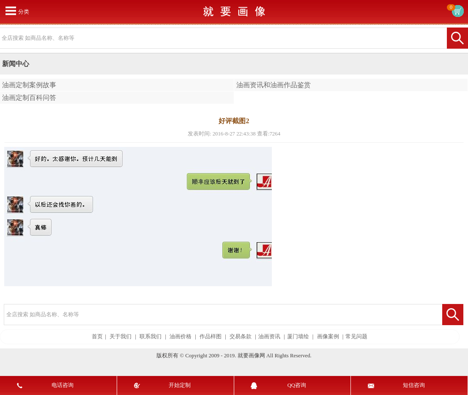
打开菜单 (10, 10)
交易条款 (241, 337)
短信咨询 (414, 385)
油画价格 (181, 337)
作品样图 (211, 337)
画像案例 (328, 337)
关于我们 (120, 337)
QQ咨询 (296, 385)
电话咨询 (63, 385)
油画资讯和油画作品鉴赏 (273, 84)
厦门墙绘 (298, 337)
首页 (97, 337)
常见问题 (356, 337)
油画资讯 (269, 337)
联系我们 (150, 337)
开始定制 (180, 385)
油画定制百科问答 (29, 97)
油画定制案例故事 (29, 84)
